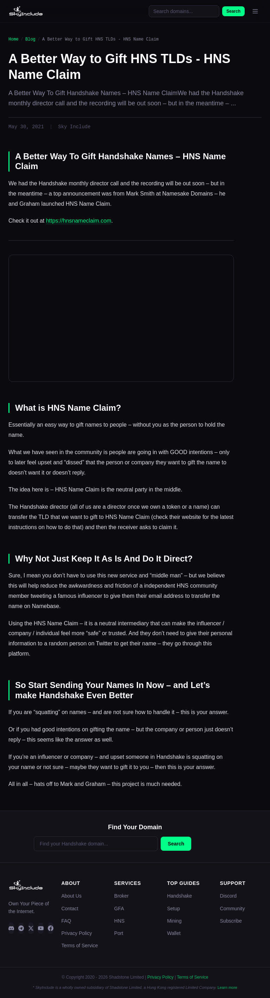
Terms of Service (79, 945)
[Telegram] (21, 928)
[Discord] (11, 928)
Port (118, 933)
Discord (228, 896)
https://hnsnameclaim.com (78, 221)
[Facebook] (50, 928)
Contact (69, 908)
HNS (119, 921)
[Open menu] (255, 11)
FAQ (66, 921)
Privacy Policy (76, 933)
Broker (121, 896)
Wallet (173, 933)
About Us (71, 896)
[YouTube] (41, 928)
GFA (119, 908)
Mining (174, 921)
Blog (30, 39)
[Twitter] (31, 928)
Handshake (179, 896)
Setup (173, 908)
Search (233, 11)
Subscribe (231, 921)
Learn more (227, 987)
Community (232, 908)
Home (13, 39)
